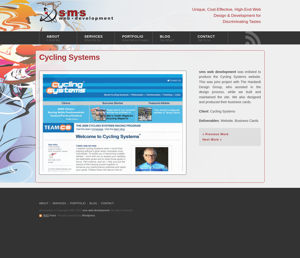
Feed (49, 215)
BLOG (167, 38)
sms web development (76, 15)
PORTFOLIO (135, 38)
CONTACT (206, 38)
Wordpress (88, 215)
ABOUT (53, 38)
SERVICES (93, 38)
